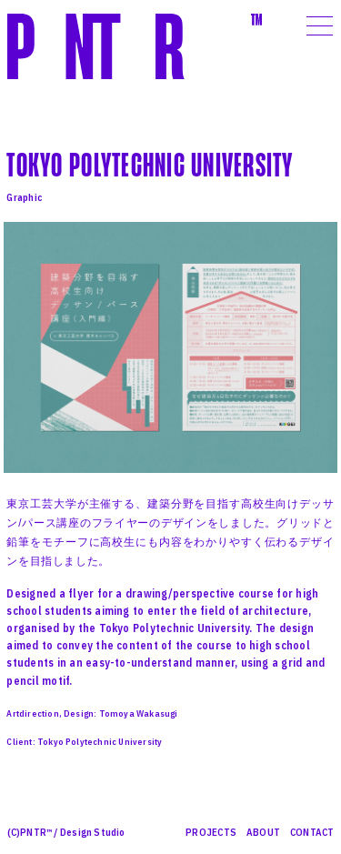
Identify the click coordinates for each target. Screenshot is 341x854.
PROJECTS (211, 832)
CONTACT (312, 832)
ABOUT (263, 832)
